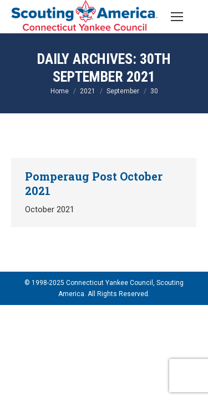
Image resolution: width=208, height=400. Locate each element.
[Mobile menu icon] (177, 17)
